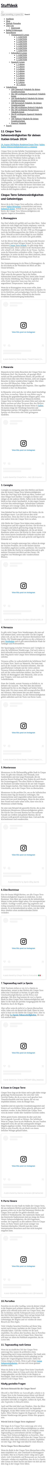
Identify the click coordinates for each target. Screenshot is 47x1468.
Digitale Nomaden (13, 23)
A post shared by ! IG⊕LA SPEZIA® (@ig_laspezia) (23, 1080)
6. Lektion (20, 76)
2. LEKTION (21, 39)
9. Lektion (20, 82)
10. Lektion (21, 85)
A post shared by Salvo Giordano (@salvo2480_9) (23, 620)
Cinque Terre (33, 144)
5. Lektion (20, 73)
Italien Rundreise (21, 144)
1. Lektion (20, 64)
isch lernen (10, 209)
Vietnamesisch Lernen (20, 35)
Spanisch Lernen (18, 62)
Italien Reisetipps (14, 206)
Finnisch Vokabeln (18, 123)
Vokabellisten (11, 87)
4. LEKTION (21, 44)
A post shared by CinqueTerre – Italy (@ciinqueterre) (23, 477)
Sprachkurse (11, 32)
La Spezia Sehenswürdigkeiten (23, 1015)
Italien (42, 144)
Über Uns (10, 26)
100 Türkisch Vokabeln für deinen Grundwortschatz (24, 120)
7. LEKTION (21, 51)
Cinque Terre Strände (17, 245)
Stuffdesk (9, 5)
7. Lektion (20, 78)
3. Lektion (20, 69)
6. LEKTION (21, 48)
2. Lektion (20, 67)
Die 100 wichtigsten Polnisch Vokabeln (27, 107)
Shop (8, 21)
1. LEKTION (21, 37)
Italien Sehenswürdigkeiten (12, 147)
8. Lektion (20, 80)
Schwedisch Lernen (19, 53)
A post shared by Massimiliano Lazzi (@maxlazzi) (23, 1293)
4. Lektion (20, 71)
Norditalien (9, 641)
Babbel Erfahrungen (14, 30)
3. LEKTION (21, 41)
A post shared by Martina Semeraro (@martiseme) (23, 1193)
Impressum (15, 28)
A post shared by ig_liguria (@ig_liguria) (23, 882)
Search (9, 126)
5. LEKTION (21, 46)
